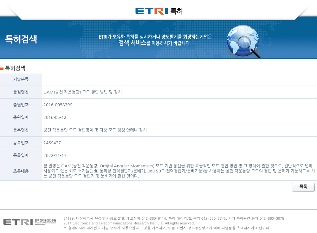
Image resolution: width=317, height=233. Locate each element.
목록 (303, 186)
